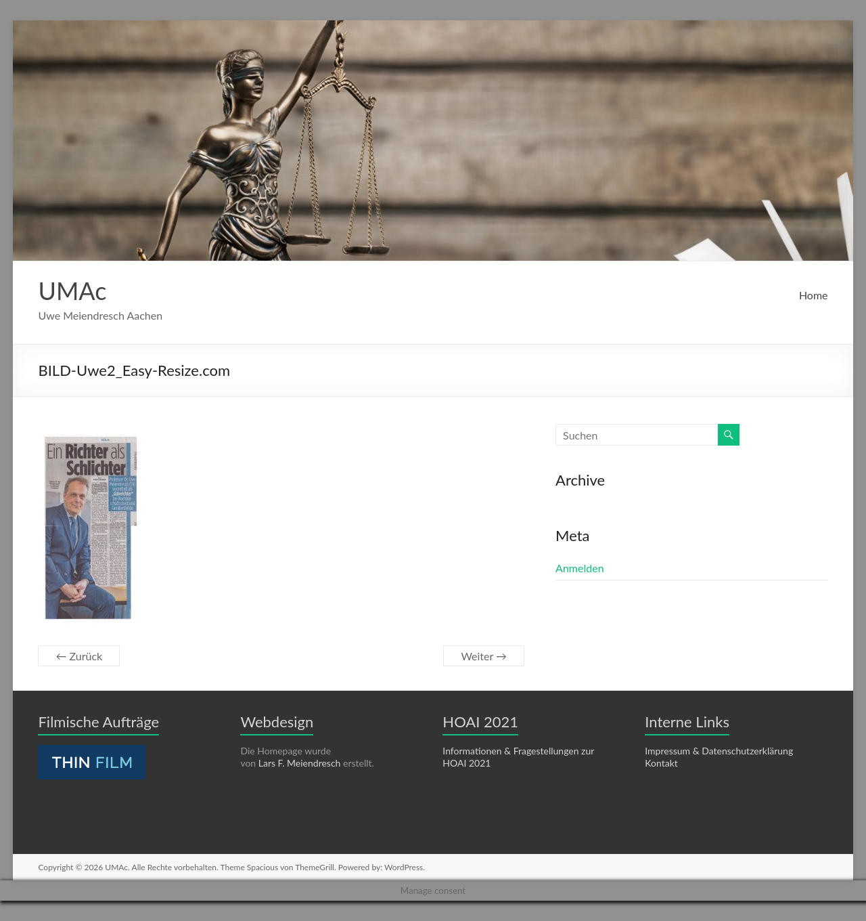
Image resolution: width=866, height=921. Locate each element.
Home (813, 294)
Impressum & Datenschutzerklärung (719, 750)
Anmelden (579, 567)
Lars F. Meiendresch (299, 763)
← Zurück (78, 655)
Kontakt (661, 763)
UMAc (72, 290)
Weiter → (484, 655)
